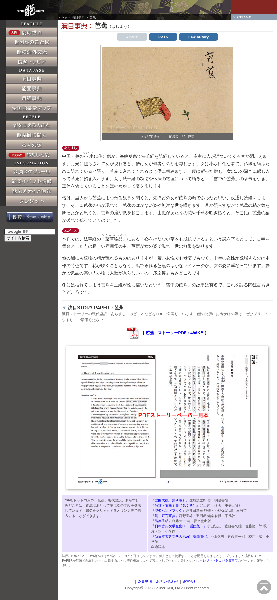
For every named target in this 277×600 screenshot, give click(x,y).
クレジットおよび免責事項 (219, 560)
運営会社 (189, 581)
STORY (132, 37)
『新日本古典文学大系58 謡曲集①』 (180, 537)
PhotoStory (198, 37)
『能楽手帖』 (161, 521)
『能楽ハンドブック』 (168, 511)
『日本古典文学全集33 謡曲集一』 (179, 526)
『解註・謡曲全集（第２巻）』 (175, 505)
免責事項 (144, 581)
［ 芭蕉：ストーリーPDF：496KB (164, 332)
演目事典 (78, 17)
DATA (163, 37)
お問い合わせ (167, 581)
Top (64, 17)
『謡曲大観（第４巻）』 (170, 500)
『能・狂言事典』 (165, 516)
